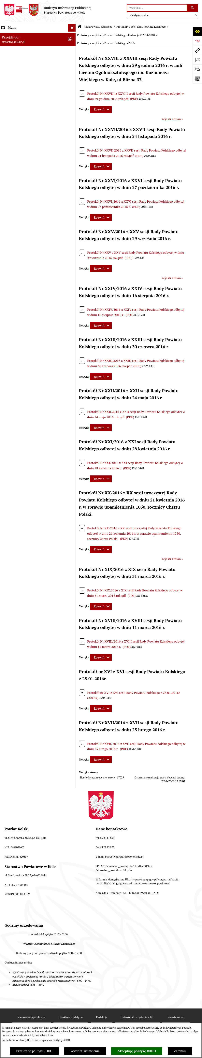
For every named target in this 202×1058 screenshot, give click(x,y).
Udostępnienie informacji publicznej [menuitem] (27, 474)
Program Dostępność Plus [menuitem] (20, 526)
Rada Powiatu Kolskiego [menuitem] (18, 87)
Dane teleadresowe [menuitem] (15, 51)
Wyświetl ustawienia (85, 1051)
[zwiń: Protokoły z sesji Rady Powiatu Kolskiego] (72, 205)
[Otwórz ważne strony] (197, 60)
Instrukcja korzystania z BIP (137, 1017)
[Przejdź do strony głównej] (47, 10)
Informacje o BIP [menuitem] (13, 542)
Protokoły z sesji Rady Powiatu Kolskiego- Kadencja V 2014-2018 (116, 35)
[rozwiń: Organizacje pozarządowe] (72, 373)
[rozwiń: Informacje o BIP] (72, 542)
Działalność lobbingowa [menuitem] (18, 534)
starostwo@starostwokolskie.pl (124, 856)
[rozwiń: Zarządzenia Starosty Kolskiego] (72, 451)
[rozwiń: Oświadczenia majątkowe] (72, 443)
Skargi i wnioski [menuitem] (13, 466)
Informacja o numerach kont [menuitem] (22, 357)
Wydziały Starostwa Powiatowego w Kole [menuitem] (30, 410)
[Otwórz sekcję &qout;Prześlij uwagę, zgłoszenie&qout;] (197, 69)
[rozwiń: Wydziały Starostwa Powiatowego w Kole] (72, 410)
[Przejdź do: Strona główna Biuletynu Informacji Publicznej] (79, 27)
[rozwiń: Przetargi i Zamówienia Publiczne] (72, 365)
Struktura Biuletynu (71, 1017)
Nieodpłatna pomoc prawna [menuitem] (21, 459)
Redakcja (101, 1017)
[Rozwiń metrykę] (101, 109)
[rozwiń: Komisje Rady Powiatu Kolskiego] (72, 261)
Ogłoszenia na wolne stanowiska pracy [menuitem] (29, 435)
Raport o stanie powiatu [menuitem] (18, 381)
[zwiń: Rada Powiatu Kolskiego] (72, 87)
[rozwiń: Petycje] (72, 495)
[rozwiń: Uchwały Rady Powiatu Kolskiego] (72, 164)
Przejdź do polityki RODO (34, 1051)
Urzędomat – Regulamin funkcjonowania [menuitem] (30, 402)
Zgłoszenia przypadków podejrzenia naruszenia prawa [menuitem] (27, 560)
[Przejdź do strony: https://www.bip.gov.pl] (197, 41)
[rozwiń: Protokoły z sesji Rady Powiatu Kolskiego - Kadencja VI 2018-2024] (72, 235)
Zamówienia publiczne (31, 1017)
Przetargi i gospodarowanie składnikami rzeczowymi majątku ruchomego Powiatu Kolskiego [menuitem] (30, 422)
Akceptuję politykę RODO (137, 1051)
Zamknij (180, 1051)
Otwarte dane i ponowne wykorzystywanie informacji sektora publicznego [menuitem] (32, 484)
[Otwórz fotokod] (197, 78)
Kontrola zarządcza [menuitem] (15, 503)
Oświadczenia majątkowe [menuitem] (19, 443)
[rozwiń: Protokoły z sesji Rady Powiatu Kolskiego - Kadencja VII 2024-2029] (72, 220)
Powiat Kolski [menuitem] (11, 59)
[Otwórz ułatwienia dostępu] (197, 31)
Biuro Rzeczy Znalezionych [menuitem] (21, 511)
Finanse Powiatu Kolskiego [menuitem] (20, 350)
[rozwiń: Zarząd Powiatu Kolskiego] (72, 342)
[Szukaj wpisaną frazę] (192, 8)
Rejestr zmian (176, 1017)
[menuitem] (38, 100)
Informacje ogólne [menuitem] (14, 35)
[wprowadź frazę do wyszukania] (157, 8)
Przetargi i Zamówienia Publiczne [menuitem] (25, 365)
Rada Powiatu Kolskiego (98, 26)
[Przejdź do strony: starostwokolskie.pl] (197, 50)
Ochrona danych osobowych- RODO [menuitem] (27, 518)
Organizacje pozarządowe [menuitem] (20, 373)
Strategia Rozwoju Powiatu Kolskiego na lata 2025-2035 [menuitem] (33, 69)
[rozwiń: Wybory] (72, 79)
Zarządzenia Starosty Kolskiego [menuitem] (24, 451)
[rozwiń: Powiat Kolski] (72, 59)
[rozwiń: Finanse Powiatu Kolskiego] (72, 350)
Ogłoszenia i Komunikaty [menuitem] (19, 43)
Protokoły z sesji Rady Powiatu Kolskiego (141, 26)
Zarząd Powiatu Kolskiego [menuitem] (20, 342)
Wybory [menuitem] (7, 80)
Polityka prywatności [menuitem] (16, 550)
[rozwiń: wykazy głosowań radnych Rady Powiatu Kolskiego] (72, 149)
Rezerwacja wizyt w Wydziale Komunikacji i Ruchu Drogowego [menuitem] (32, 391)
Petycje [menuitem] (7, 495)
